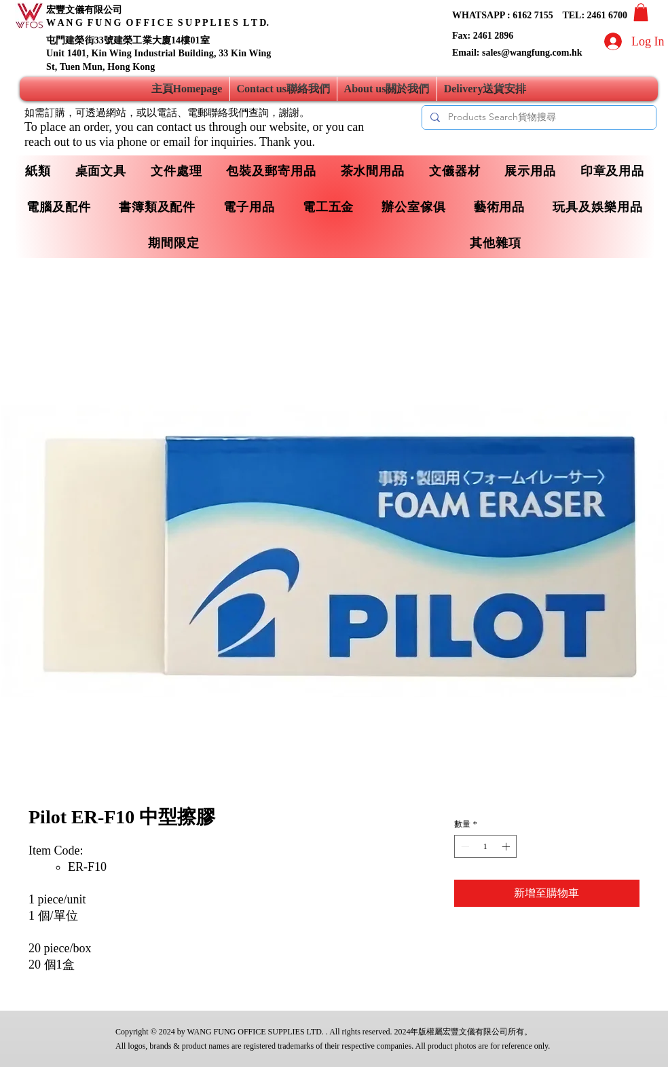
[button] (640, 12)
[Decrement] (463, 846)
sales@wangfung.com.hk (532, 53)
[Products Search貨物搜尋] (537, 117)
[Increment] (507, 846)
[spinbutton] (485, 846)
